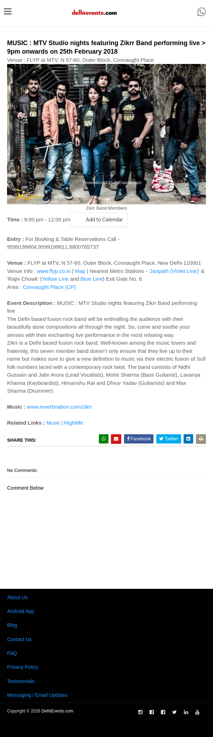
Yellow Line (55, 279)
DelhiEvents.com (57, 711)
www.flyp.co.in (54, 271)
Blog (12, 625)
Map (80, 271)
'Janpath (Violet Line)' (174, 271)
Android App (20, 611)
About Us (17, 597)
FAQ (12, 653)
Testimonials (20, 681)
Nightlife (73, 423)
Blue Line (91, 279)
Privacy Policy (22, 667)
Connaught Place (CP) (49, 287)
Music (53, 423)
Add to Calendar (99, 219)
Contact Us (19, 639)
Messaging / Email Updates (37, 695)
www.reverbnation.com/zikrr (59, 407)
